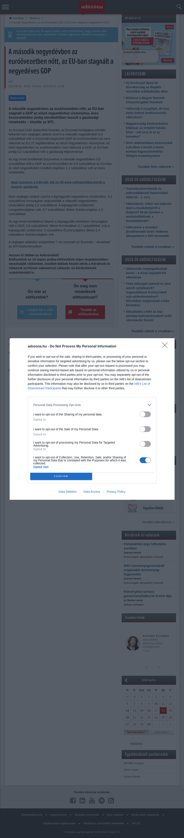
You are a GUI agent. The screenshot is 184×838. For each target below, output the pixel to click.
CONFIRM (61, 476)
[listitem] (92, 405)
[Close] (166, 346)
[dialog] (92, 419)
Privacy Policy (116, 491)
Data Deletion (68, 491)
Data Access (91, 491)
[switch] (145, 414)
